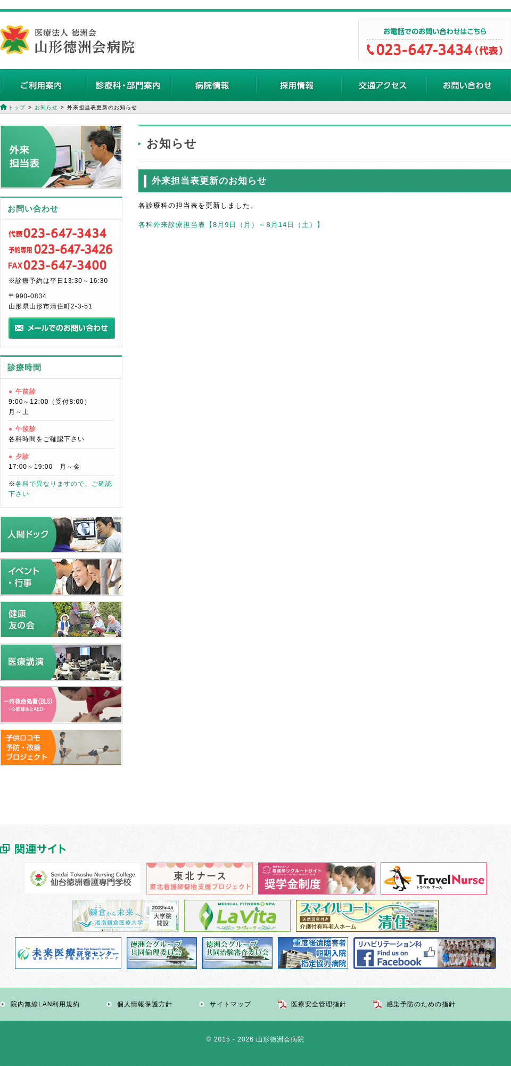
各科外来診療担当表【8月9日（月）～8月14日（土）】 (231, 225)
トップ (17, 107)
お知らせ (46, 107)
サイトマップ (230, 1004)
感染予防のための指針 (421, 1004)
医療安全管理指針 (319, 1004)
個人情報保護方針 (144, 1004)
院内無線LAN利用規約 (45, 1004)
